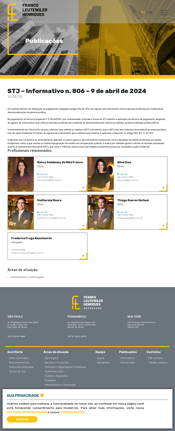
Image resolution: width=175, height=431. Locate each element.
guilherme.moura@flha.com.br (51, 218)
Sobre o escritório (19, 358)
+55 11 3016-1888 (45, 177)
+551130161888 (18, 250)
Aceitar (22, 419)
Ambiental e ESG (54, 371)
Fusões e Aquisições (56, 376)
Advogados (103, 363)
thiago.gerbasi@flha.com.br (130, 218)
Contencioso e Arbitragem (27, 277)
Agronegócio (52, 358)
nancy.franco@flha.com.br (49, 180)
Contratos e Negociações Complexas (65, 367)
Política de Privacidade (21, 367)
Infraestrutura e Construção (60, 385)
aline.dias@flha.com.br (127, 180)
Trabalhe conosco (157, 363)
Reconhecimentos (19, 363)
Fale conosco (155, 358)
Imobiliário (50, 380)
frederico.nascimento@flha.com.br (27, 253)
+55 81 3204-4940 (77, 336)
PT (143, 12)
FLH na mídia (127, 363)
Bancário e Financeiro (57, 363)
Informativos (127, 358)
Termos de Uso (17, 371)
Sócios (100, 358)
